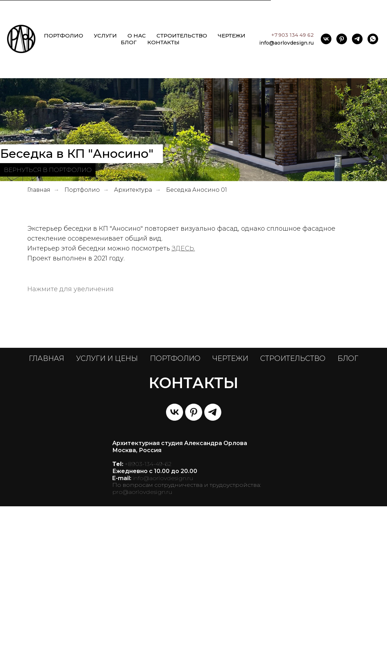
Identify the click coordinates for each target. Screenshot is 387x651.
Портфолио (82, 189)
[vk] (326, 39)
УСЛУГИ (105, 35)
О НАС (136, 35)
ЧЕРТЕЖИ (231, 35)
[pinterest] (341, 39)
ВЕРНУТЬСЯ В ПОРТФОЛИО (48, 169)
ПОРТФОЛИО (63, 35)
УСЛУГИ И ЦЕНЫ (107, 503)
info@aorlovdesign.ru (286, 43)
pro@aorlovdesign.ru (142, 636)
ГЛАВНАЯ (46, 503)
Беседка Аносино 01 (196, 189)
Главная (38, 189)
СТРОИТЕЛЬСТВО (181, 35)
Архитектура (133, 189)
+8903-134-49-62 (148, 608)
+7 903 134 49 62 (292, 35)
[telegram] (357, 39)
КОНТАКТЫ (163, 42)
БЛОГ (129, 42)
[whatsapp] (373, 39)
